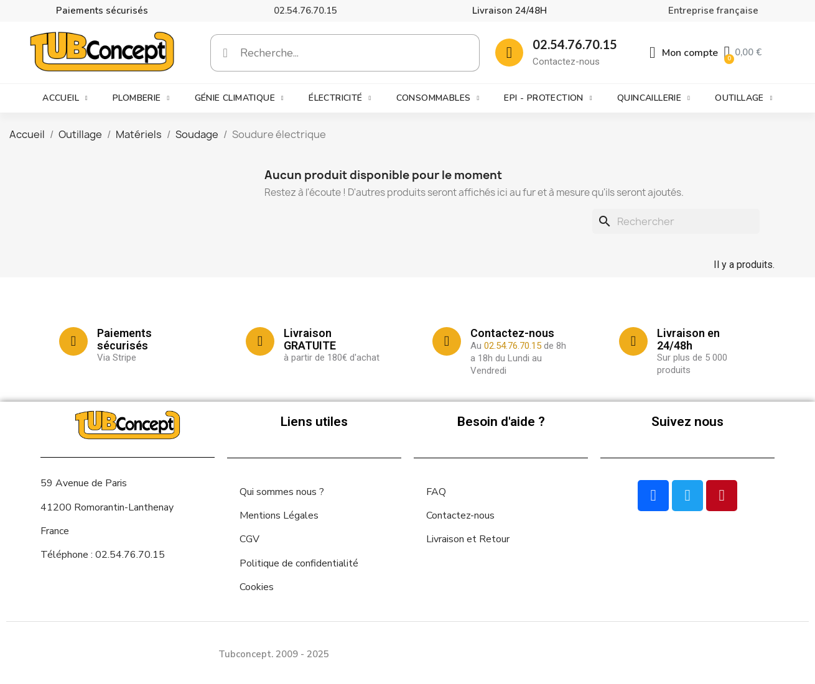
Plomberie (141, 98)
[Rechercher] (676, 221)
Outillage (744, 98)
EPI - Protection (548, 98)
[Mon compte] (684, 53)
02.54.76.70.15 (305, 10)
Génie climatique (239, 98)
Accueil (65, 98)
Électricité (340, 98)
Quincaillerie (653, 98)
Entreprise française (713, 10)
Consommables (438, 98)
